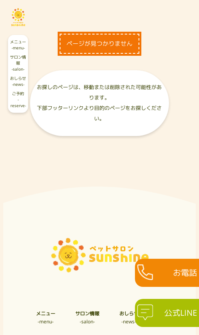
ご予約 (18, 100)
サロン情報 (18, 63)
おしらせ (18, 81)
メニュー (18, 45)
